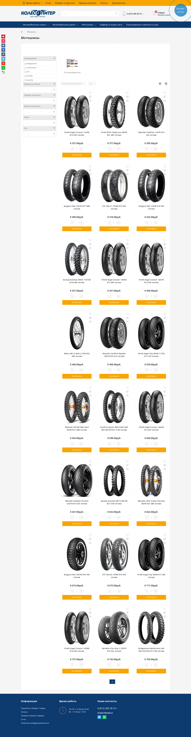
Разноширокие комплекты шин (142, 24)
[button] (32, 3)
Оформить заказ (164, 15)
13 (136, 682)
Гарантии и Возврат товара (33, 708)
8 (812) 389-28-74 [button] (108, 708)
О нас (23, 719)
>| (158, 682)
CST (28, 71)
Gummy (29, 80)
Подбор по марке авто (111, 24)
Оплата (24, 712)
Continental (31, 67)
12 (128, 682)
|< (70, 682)
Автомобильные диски (65, 24)
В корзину (77, 155)
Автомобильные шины (36, 24)
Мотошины (89, 24)
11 (120, 682)
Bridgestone (31, 63)
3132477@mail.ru (105, 712)
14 (143, 682)
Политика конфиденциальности (35, 723)
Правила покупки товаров (32, 715)
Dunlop (29, 76)
